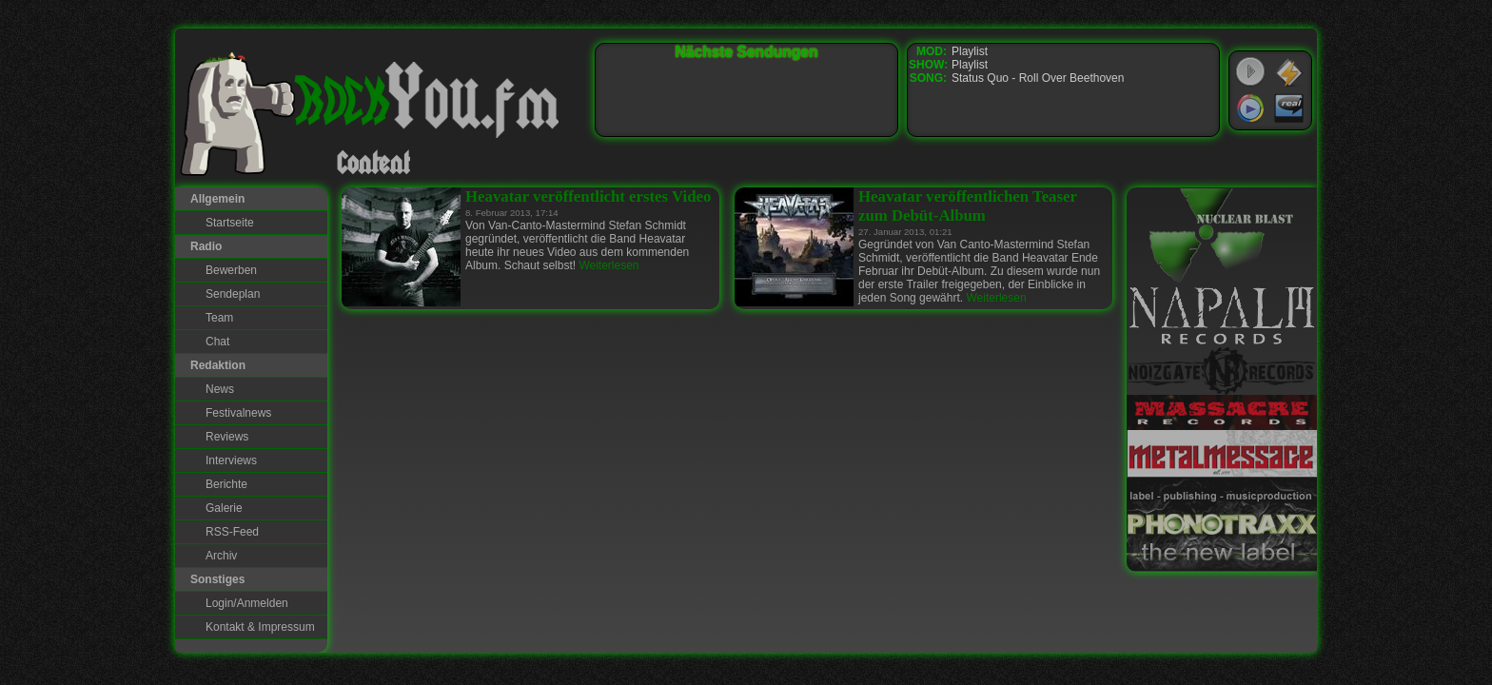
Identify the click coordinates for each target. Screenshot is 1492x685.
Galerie (224, 508)
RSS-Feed (232, 531)
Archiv (221, 555)
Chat (217, 341)
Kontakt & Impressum (260, 627)
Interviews (231, 460)
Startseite (230, 222)
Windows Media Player (1250, 108)
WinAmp (1289, 72)
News (220, 389)
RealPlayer (1289, 108)
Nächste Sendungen (747, 52)
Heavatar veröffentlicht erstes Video (588, 196)
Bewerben (231, 270)
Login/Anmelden (247, 603)
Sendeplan (233, 294)
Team (219, 317)
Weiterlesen (608, 265)
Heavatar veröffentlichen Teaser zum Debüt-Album (967, 206)
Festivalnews (238, 413)
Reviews (227, 436)
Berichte (226, 484)
